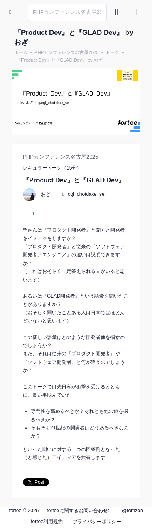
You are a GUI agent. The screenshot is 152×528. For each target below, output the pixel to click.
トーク (112, 52)
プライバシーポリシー (97, 521)
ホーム (21, 52)
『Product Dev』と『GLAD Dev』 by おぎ (60, 60)
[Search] (67, 12)
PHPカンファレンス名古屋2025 (66, 52)
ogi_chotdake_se (86, 194)
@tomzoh (129, 510)
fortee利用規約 (47, 521)
